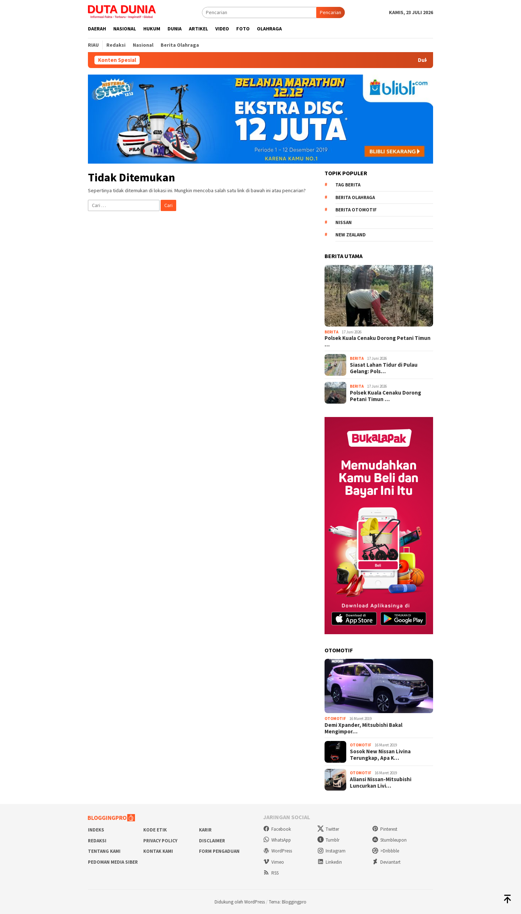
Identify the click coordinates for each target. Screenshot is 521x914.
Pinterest (384, 829)
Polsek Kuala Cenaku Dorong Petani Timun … (378, 341)
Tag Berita (347, 185)
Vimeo (273, 862)
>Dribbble (385, 851)
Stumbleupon (389, 840)
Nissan (343, 222)
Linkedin (329, 862)
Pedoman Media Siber (113, 862)
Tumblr (328, 840)
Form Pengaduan (219, 851)
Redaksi (97, 841)
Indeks (96, 830)
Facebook (277, 829)
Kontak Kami (158, 851)
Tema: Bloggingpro (287, 902)
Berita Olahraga (355, 197)
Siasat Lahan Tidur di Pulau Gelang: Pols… (384, 368)
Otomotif (335, 718)
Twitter (328, 829)
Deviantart (386, 862)
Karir (205, 830)
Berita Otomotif (356, 210)
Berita (331, 331)
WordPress (277, 851)
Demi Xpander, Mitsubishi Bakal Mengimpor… (363, 728)
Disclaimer (212, 841)
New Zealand (350, 235)
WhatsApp (277, 840)
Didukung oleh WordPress (240, 902)
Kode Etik (155, 830)
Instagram (331, 851)
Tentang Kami (104, 851)
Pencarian (330, 12)
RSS (271, 873)
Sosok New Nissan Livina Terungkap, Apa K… (380, 754)
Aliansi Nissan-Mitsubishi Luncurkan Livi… (380, 782)
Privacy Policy (160, 841)
